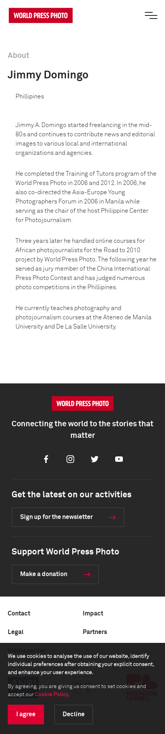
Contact (19, 613)
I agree (26, 714)
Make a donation (43, 574)
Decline (74, 714)
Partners (95, 632)
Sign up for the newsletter (56, 517)
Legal (16, 632)
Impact (93, 613)
